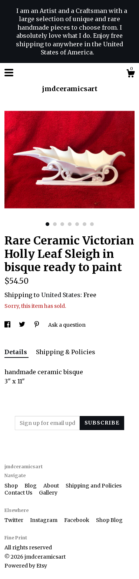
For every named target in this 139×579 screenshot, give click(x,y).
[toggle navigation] (8, 72)
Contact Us (18, 492)
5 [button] (77, 224)
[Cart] (130, 74)
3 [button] (62, 224)
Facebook (77, 520)
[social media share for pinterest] (37, 325)
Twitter (14, 520)
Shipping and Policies (94, 485)
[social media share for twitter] (22, 325)
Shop (11, 485)
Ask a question (67, 325)
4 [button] (70, 224)
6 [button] (84, 224)
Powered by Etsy (25, 565)
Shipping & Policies (65, 352)
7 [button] (92, 224)
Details (16, 352)
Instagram (44, 520)
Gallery (48, 492)
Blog (31, 485)
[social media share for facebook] (7, 325)
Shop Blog (109, 520)
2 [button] (55, 224)
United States (60, 295)
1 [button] (47, 224)
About (51, 485)
